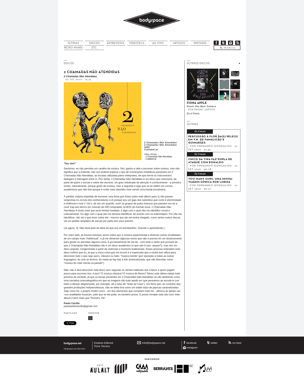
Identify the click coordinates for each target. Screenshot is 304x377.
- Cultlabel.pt (150, 159)
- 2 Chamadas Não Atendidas (158, 156)
